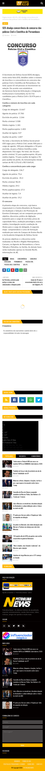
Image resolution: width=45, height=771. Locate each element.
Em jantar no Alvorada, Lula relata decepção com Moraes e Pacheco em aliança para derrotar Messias (27, 527)
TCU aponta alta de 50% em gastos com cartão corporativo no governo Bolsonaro (27, 537)
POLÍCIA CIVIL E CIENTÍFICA (12, 265)
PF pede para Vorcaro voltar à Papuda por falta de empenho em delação (27, 516)
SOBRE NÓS (30, 764)
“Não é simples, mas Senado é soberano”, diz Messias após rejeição (26, 546)
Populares (9, 456)
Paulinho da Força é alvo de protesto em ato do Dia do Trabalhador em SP (27, 472)
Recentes (22, 456)
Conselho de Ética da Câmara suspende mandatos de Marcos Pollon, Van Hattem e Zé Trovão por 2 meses (26, 494)
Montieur (7, 35)
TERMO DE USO (26, 761)
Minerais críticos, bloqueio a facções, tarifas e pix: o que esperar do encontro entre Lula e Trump (27, 482)
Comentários (35, 456)
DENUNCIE (17, 761)
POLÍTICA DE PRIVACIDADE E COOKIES (14, 764)
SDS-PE (15, 17)
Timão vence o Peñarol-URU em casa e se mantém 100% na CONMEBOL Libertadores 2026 (27, 462)
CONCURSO (33, 259)
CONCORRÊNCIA (22, 259)
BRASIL (12, 259)
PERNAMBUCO (18, 262)
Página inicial (6, 17)
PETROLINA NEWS (29, 768)
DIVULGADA (7, 262)
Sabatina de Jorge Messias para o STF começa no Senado (27, 556)
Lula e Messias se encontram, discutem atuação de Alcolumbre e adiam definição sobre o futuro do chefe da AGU (27, 505)
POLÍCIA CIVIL (29, 262)
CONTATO (39, 764)
